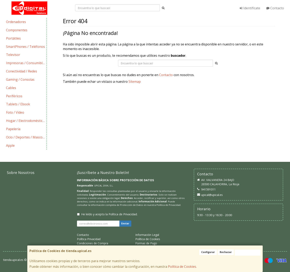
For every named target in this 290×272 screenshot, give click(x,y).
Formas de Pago (146, 243)
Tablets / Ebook (18, 104)
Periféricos (14, 96)
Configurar (208, 252)
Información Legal (147, 235)
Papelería (13, 129)
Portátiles (13, 38)
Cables (11, 88)
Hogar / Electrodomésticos (26, 120)
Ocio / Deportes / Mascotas (26, 137)
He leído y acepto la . (109, 214)
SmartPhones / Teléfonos (25, 46)
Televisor (13, 54)
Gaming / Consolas (20, 79)
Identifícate (250, 8)
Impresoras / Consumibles (26, 63)
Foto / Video (15, 112)
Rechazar (226, 252)
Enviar (125, 223)
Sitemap (134, 81)
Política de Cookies (182, 266)
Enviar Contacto (169, 94)
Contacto (275, 8)
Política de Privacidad (168, 204)
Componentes (16, 30)
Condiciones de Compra (92, 243)
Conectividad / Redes (21, 71)
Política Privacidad (88, 239)
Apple (10, 145)
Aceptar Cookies (247, 252)
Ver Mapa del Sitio (203, 94)
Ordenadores (16, 22)
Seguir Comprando (135, 94)
